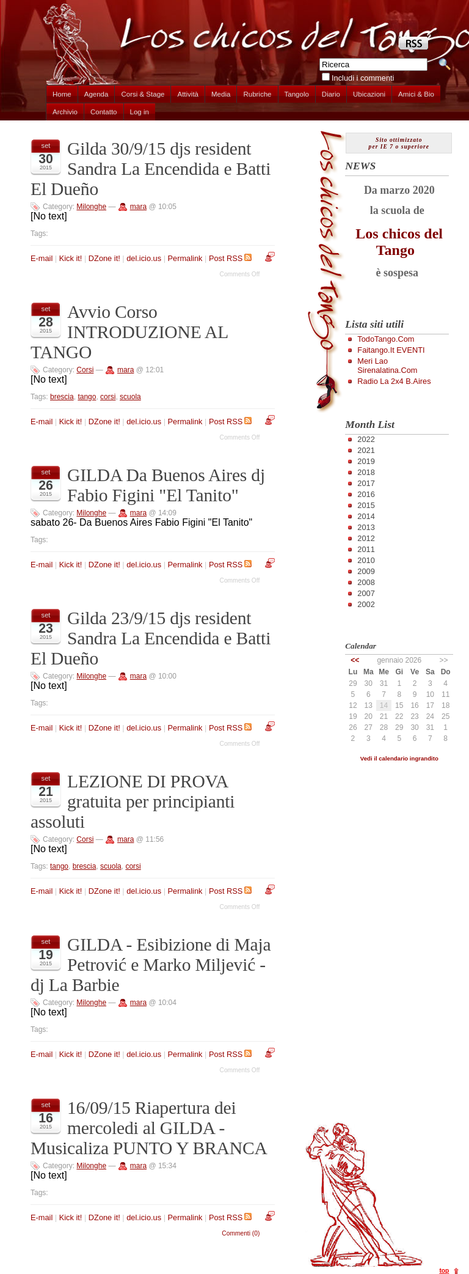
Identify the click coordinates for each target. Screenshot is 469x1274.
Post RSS (230, 258)
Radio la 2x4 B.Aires (394, 381)
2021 (365, 450)
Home (62, 94)
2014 (365, 516)
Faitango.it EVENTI (390, 350)
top (444, 1270)
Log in (139, 112)
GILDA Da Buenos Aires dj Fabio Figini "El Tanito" (166, 485)
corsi (107, 396)
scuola (130, 396)
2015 (365, 505)
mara (138, 206)
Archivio (65, 112)
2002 (365, 604)
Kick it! (70, 258)
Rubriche (257, 94)
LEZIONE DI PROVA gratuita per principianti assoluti (132, 801)
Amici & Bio (416, 94)
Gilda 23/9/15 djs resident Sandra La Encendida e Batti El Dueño (151, 638)
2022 (365, 439)
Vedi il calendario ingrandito (399, 758)
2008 (365, 582)
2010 (365, 560)
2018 (365, 472)
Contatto (103, 112)
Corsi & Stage (142, 94)
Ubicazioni (369, 94)
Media (220, 94)
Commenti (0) (241, 1233)
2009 (365, 571)
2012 (365, 538)
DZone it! (104, 258)
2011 (365, 549)
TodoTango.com (385, 339)
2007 (365, 593)
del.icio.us (143, 258)
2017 (365, 483)
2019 (365, 461)
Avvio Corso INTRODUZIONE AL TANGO (129, 332)
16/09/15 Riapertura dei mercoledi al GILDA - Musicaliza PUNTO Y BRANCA (149, 1128)
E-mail (42, 258)
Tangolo (297, 94)
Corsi (84, 370)
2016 (365, 494)
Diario (331, 94)
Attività (187, 94)
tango (87, 396)
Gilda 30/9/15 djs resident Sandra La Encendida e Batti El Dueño (151, 169)
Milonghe (91, 206)
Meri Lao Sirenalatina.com (387, 365)
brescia (62, 396)
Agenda (96, 94)
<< (355, 660)
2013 (365, 527)
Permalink (185, 258)
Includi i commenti (363, 78)
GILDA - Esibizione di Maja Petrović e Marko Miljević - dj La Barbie (151, 965)
